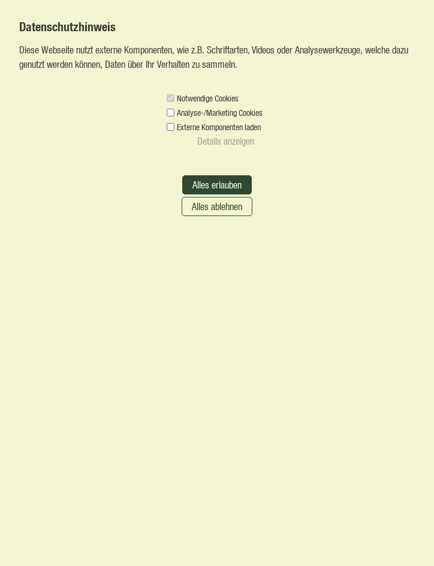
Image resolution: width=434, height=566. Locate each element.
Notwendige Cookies (208, 98)
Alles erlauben (217, 184)
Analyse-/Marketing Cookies (220, 112)
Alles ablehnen (217, 206)
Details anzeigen (225, 140)
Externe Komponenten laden (219, 127)
